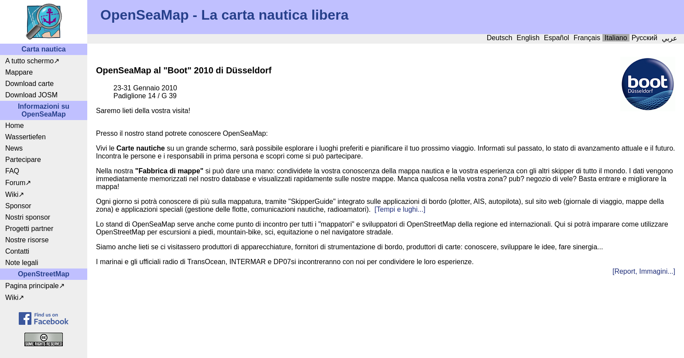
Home (14, 125)
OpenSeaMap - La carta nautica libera (224, 15)
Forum (15, 182)
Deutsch (500, 37)
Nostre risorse (27, 240)
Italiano (616, 37)
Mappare (19, 72)
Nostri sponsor (27, 217)
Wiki (11, 194)
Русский (644, 37)
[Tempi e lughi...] (400, 209)
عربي (669, 38)
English (527, 37)
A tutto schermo (29, 61)
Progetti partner (29, 228)
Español (556, 37)
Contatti (17, 251)
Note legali (21, 262)
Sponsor (18, 206)
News (14, 148)
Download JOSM (31, 95)
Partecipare (23, 159)
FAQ (12, 171)
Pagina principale (32, 285)
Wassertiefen (25, 137)
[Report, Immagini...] (643, 271)
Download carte (29, 83)
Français (587, 37)
